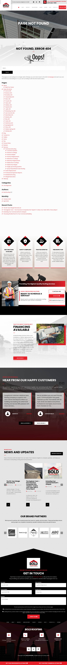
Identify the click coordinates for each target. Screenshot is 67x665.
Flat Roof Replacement (13, 156)
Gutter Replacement (10, 170)
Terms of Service (46, 607)
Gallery (5, 137)
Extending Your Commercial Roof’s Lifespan (15, 212)
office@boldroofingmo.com (57, 300)
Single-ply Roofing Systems (14, 166)
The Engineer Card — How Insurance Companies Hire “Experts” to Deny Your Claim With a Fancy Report (30, 210)
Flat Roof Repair (11, 154)
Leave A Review (41, 423)
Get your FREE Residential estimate (17, 663)
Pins (5, 141)
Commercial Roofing (10, 149)
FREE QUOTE (62, 7)
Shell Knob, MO (9, 123)
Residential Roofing (10, 174)
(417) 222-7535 (51, 2)
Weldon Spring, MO (10, 129)
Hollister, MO (8, 105)
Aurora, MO (8, 91)
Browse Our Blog (57, 453)
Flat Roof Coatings (12, 152)
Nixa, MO (7, 119)
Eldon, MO (7, 99)
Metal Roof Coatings (12, 158)
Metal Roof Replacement (13, 160)
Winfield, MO (8, 131)
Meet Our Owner (9, 87)
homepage (51, 77)
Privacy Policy (7, 143)
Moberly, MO (8, 117)
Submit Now (33, 616)
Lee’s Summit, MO (9, 113)
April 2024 (6, 201)
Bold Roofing (7, 192)
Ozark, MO (8, 121)
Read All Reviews (26, 423)
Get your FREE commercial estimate (50, 663)
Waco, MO (8, 127)
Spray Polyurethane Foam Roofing (16, 168)
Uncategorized (7, 185)
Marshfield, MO (9, 115)
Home (5, 139)
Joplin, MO (8, 109)
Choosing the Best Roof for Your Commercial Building (18, 214)
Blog (5, 133)
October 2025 (7, 199)
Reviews (6, 145)
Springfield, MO (9, 125)
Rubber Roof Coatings (13, 162)
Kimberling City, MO (10, 111)
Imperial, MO (8, 107)
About (5, 85)
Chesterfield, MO (9, 97)
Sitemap (6, 178)
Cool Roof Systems (12, 150)
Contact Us (6, 135)
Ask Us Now (20, 358)
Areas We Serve (8, 89)
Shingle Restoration (10, 176)
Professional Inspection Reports (13, 172)
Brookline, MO (8, 95)
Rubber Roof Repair (12, 164)
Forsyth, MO (8, 101)
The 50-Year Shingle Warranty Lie (12, 208)
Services (6, 147)
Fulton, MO (8, 103)
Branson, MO (8, 93)
